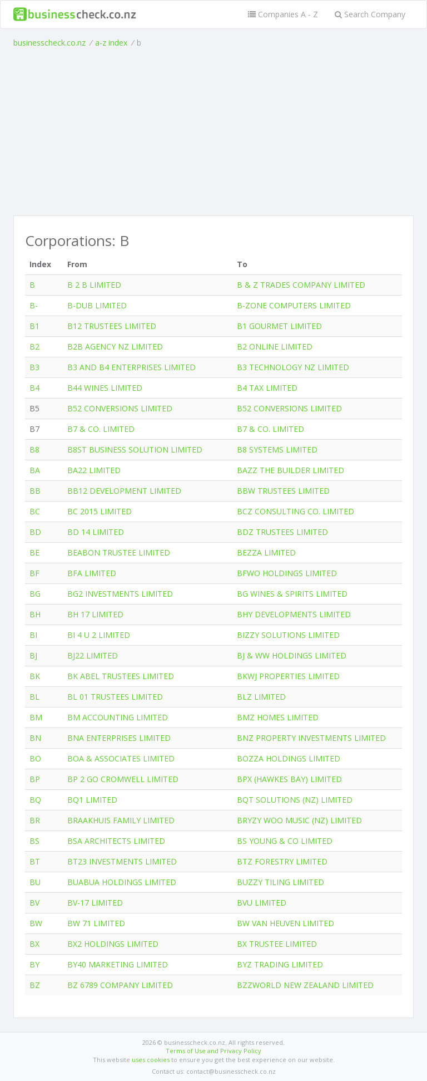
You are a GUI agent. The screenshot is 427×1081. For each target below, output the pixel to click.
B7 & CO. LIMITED (101, 429)
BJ (33, 655)
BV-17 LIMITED (95, 902)
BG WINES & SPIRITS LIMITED (292, 593)
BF (34, 573)
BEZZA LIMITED (266, 552)
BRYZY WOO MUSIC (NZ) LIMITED (299, 820)
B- (33, 305)
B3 (34, 367)
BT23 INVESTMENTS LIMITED (122, 861)
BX (34, 943)
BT (34, 861)
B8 (34, 449)
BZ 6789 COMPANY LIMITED (120, 985)
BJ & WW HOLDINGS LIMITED (291, 655)
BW (35, 923)
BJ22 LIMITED (92, 655)
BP (34, 779)
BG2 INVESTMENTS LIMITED (120, 593)
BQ (35, 799)
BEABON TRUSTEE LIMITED (118, 552)
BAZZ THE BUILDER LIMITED (290, 470)
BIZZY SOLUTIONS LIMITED (288, 635)
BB (35, 490)
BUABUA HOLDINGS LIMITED (121, 882)
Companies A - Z (283, 14)
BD (35, 532)
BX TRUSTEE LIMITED (277, 943)
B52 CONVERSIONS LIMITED (119, 408)
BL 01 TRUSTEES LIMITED (115, 696)
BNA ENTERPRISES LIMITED (119, 738)
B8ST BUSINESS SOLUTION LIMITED (134, 449)
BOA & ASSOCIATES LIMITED (121, 758)
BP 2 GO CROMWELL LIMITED (122, 779)
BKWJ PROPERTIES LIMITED (288, 676)
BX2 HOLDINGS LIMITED (112, 943)
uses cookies (151, 1059)
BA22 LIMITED (94, 470)
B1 (34, 326)
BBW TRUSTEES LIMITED (283, 490)
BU (35, 882)
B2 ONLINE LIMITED (274, 346)
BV (34, 902)
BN (35, 738)
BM (35, 717)
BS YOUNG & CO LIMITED (284, 841)
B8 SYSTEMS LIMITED (277, 449)
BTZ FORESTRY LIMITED (282, 861)
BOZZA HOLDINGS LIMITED (288, 758)
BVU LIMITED (261, 902)
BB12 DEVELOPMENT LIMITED (124, 490)
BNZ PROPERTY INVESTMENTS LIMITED (311, 738)
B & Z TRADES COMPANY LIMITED (301, 284)
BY (34, 964)
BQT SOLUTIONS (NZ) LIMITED (294, 799)
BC (34, 511)
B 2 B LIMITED (94, 284)
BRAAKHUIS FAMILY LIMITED (121, 820)
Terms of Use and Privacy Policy (213, 1050)
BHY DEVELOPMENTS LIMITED (294, 614)
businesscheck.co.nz (49, 42)
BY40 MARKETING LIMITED (117, 964)
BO (35, 758)
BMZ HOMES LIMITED (278, 717)
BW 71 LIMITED (96, 923)
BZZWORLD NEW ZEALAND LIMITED (305, 985)
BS (34, 841)
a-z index (111, 42)
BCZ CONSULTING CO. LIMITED (295, 511)
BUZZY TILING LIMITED (280, 882)
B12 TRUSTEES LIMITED (111, 326)
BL (34, 696)
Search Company (370, 14)
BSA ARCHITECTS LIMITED (116, 841)
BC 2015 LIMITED (99, 511)
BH (35, 614)
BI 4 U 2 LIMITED (98, 635)
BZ (34, 985)
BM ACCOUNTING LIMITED (117, 717)
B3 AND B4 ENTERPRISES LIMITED (131, 367)
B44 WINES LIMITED (104, 387)
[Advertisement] (213, 132)
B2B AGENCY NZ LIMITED (115, 346)
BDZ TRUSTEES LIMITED (282, 532)
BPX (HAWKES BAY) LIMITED (289, 779)
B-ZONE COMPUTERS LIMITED (294, 305)
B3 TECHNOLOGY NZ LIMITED (293, 367)
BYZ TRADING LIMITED (280, 964)
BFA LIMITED (91, 573)
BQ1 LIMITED (92, 799)
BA (34, 470)
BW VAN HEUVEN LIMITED (285, 923)
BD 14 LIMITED (95, 532)
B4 (34, 387)
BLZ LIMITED (261, 696)
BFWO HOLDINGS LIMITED (287, 573)
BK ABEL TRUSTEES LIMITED (120, 676)
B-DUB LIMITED (97, 305)
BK (34, 676)
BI (33, 635)
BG (35, 593)
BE (34, 552)
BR (34, 820)
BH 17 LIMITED (95, 614)
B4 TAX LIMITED (267, 387)
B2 (34, 346)
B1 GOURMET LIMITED (279, 326)
